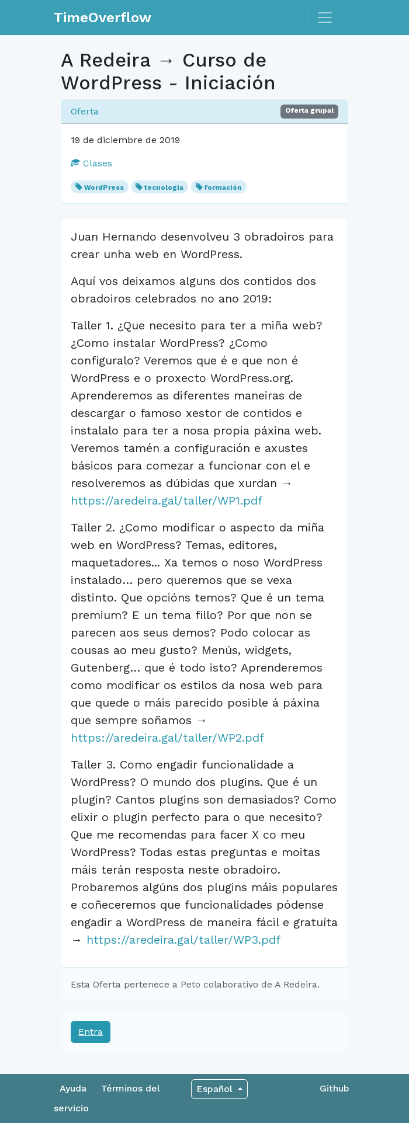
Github (334, 1088)
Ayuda (73, 1088)
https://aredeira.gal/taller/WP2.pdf (167, 738)
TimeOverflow (102, 17)
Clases (91, 163)
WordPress (104, 187)
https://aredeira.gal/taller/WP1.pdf (166, 500)
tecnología (163, 187)
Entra (90, 1031)
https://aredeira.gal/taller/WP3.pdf (183, 940)
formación (223, 187)
